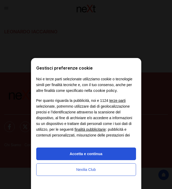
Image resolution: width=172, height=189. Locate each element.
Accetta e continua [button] (86, 154)
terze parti (117, 100)
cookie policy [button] (105, 90)
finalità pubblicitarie (90, 129)
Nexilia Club (86, 169)
